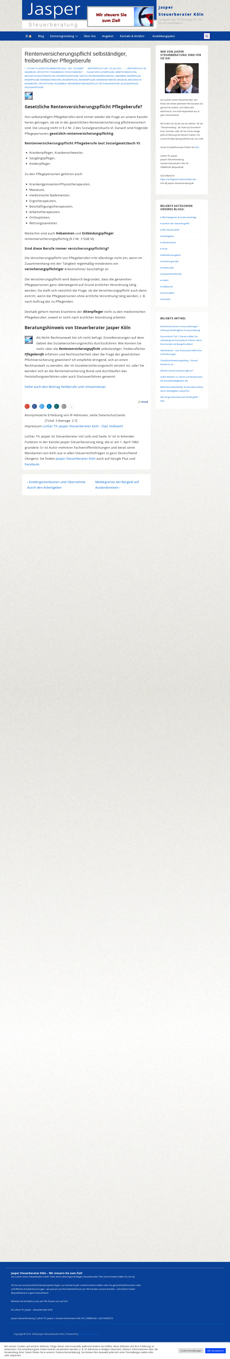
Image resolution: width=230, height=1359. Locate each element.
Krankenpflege (70, 79)
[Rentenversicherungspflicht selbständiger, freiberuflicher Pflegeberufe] (115, 68)
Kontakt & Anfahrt (132, 36)
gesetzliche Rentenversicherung (96, 76)
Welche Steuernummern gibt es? (176, 370)
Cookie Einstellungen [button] (191, 1350)
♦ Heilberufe (166, 286)
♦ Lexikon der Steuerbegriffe (174, 223)
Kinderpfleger (32, 79)
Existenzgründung (64, 36)
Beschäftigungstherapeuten (40, 76)
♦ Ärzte (163, 248)
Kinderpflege (134, 76)
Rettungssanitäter (109, 83)
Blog (41, 36)
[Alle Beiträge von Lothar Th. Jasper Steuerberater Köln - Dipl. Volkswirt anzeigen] (54, 68)
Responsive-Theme (89, 1333)
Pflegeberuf (60, 83)
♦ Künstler (165, 299)
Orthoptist (43, 72)
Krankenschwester (106, 79)
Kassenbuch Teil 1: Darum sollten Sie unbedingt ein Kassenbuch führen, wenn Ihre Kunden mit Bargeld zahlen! (181, 340)
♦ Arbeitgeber (167, 236)
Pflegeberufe (57, 72)
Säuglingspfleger (34, 87)
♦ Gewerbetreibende (171, 273)
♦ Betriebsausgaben (170, 254)
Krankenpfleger (87, 79)
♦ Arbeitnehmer (168, 242)
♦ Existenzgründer (169, 261)
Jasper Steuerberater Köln (76, 458)
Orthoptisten (45, 83)
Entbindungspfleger (67, 76)
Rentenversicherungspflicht (83, 83)
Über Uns (90, 36)
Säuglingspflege (129, 83)
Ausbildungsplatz (163, 36)
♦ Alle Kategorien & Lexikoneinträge (178, 217)
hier (197, 147)
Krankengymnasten (50, 79)
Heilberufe (30, 72)
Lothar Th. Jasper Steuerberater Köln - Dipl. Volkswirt (83, 426)
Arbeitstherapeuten (125, 72)
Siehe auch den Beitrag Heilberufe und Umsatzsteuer (65, 386)
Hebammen (120, 76)
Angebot (108, 36)
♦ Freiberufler (167, 267)
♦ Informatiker (167, 292)
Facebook (32, 464)
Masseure (122, 79)
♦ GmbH (164, 280)
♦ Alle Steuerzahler (170, 229)
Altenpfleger (107, 72)
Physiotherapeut (74, 72)
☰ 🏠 (28, 36)
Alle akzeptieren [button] (215, 1350)
